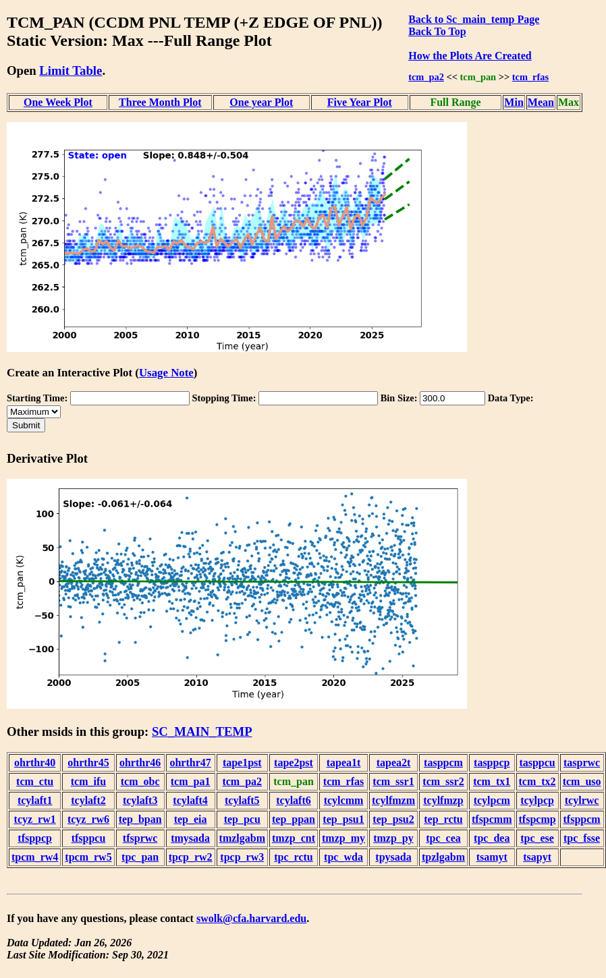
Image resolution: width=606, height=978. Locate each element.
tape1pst (242, 762)
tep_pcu (242, 819)
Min (513, 102)
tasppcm (443, 762)
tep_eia (190, 819)
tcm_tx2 (537, 781)
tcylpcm (492, 800)
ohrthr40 (34, 762)
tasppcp (491, 762)
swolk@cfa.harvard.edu (251, 918)
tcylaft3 (140, 800)
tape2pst (293, 762)
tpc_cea (443, 838)
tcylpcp (537, 800)
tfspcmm (492, 819)
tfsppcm (582, 819)
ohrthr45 (88, 762)
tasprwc (581, 762)
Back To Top (437, 31)
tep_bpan (140, 819)
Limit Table (70, 70)
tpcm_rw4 (34, 857)
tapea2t (394, 762)
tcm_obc (140, 781)
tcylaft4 (190, 800)
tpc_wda (343, 857)
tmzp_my (343, 838)
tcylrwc (582, 800)
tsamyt (491, 857)
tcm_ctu (34, 781)
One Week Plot (58, 102)
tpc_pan (140, 857)
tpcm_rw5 (88, 857)
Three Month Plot (160, 102)
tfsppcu (89, 838)
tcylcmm (344, 800)
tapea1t (344, 762)
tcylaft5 (242, 800)
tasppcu (537, 762)
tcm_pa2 (426, 76)
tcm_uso (582, 781)
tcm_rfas (530, 76)
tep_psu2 (393, 819)
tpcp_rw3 (242, 857)
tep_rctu (443, 819)
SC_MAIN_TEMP (202, 731)
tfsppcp (35, 838)
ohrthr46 (140, 762)
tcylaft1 (35, 800)
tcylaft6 (293, 800)
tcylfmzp (443, 800)
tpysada (393, 857)
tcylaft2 (88, 800)
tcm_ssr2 (443, 781)
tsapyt (537, 857)
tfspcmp (537, 819)
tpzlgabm (443, 857)
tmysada (190, 838)
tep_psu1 (343, 819)
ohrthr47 (190, 762)
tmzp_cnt (293, 838)
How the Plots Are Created (469, 55)
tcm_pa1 (191, 781)
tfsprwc (140, 838)
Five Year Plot (359, 102)
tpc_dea (491, 838)
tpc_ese (537, 838)
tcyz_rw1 (35, 819)
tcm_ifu (88, 781)
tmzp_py (393, 838)
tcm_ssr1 (393, 781)
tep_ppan (293, 819)
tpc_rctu (293, 857)
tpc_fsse (581, 838)
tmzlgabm (242, 838)
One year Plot (261, 102)
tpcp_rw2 (191, 857)
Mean (541, 102)
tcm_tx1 (491, 781)
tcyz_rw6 (88, 819)
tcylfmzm (393, 800)
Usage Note (166, 372)
